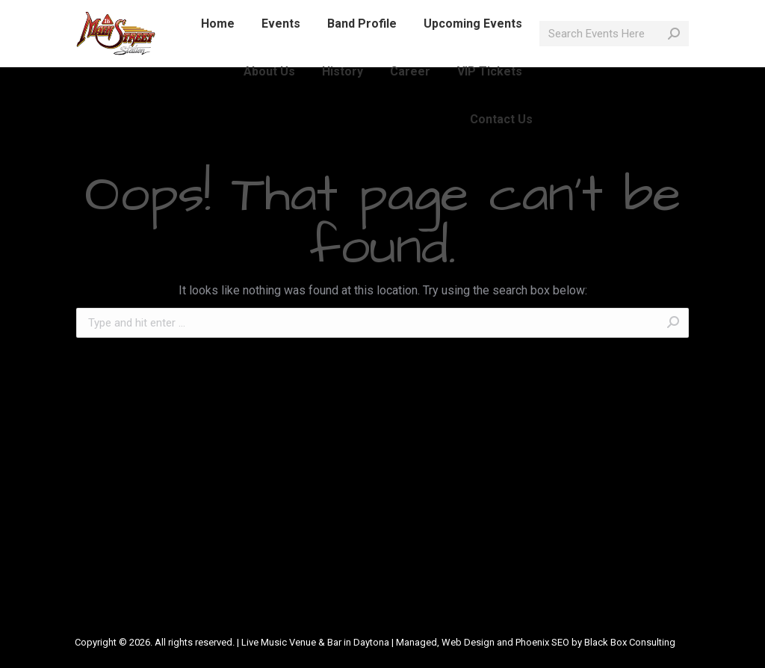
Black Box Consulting (629, 642)
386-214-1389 (151, 13)
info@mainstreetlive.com (268, 13)
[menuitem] (218, 50)
